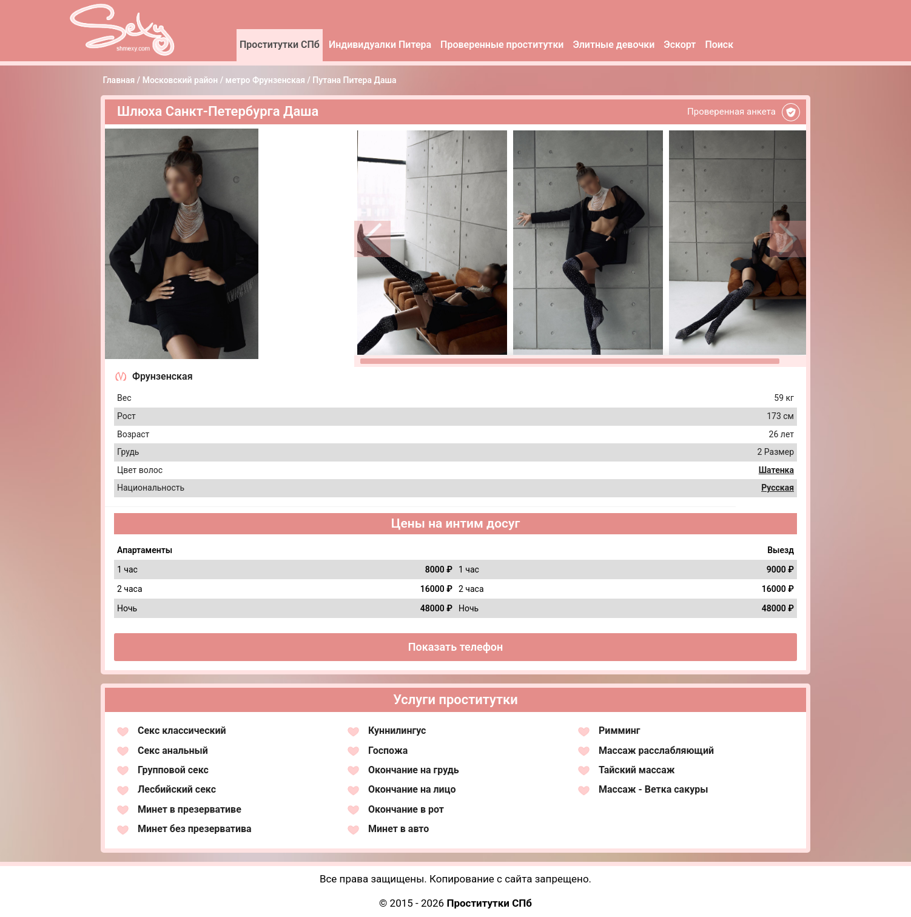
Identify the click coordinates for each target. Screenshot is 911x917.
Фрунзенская (162, 376)
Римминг (619, 730)
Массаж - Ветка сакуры (653, 789)
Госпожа (388, 750)
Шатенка (776, 470)
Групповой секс (173, 770)
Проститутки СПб (280, 44)
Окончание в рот (406, 809)
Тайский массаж (636, 770)
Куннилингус (397, 730)
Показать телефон (455, 646)
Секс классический (182, 730)
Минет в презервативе (189, 809)
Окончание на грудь (413, 770)
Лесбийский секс (177, 789)
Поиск (719, 44)
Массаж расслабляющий (656, 750)
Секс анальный (173, 750)
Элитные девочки (613, 44)
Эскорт (680, 44)
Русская (777, 487)
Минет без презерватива (195, 829)
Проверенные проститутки (501, 44)
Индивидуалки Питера (380, 44)
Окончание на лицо (412, 789)
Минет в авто (398, 829)
